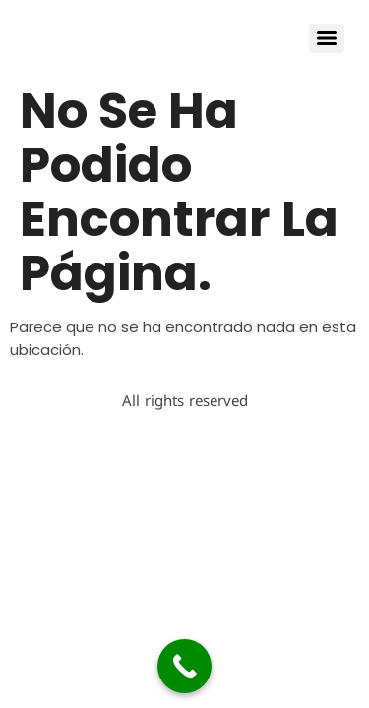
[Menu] (326, 38)
